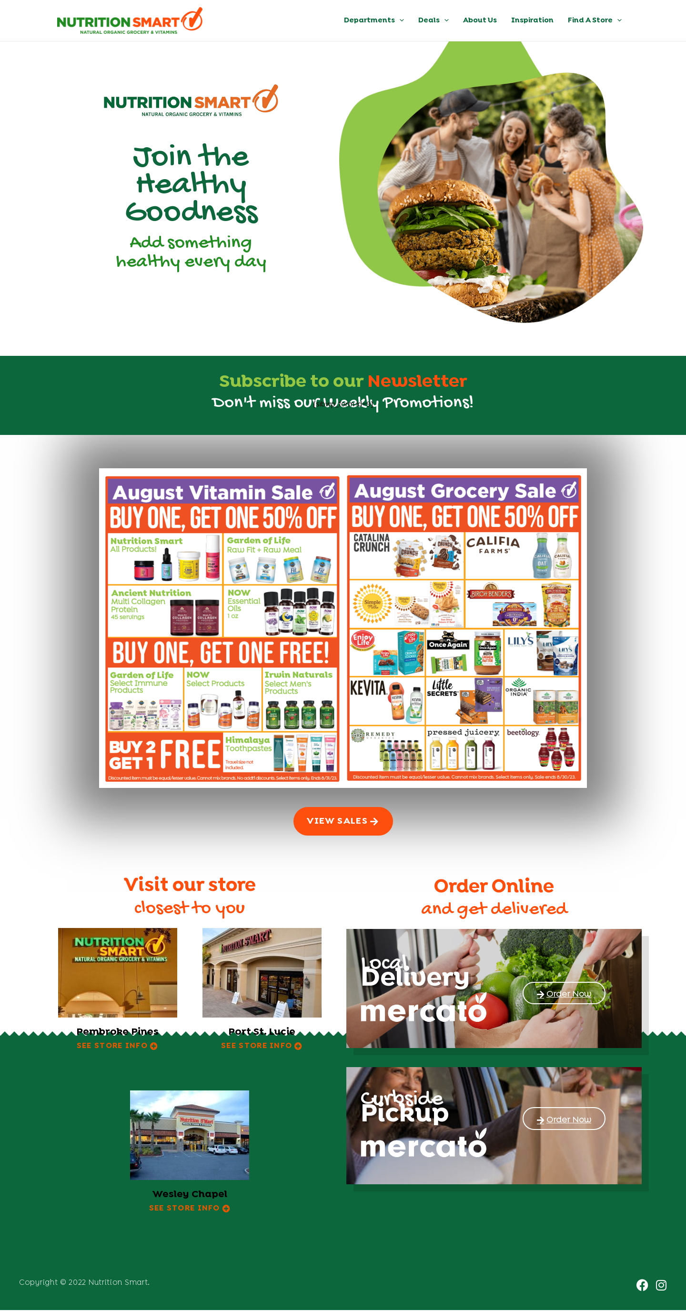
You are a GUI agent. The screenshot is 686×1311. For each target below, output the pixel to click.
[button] (399, 20)
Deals (433, 20)
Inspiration (532, 20)
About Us (480, 20)
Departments (374, 20)
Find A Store (595, 20)
